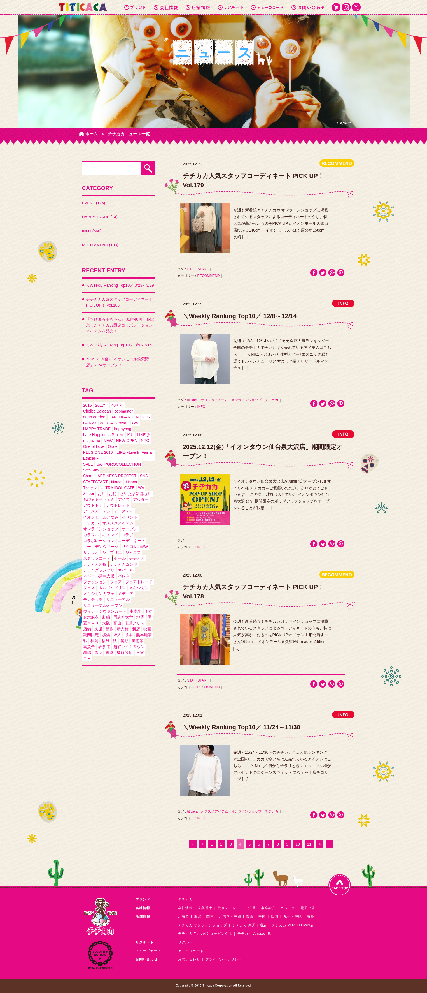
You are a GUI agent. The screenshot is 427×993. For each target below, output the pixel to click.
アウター (141, 499)
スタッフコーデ (97, 558)
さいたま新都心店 (135, 493)
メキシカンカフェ (99, 593)
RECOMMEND (208, 276)
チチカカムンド (123, 564)
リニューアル (118, 599)
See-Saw (91, 470)
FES (146, 417)
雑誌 (87, 652)
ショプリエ (112, 552)
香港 (109, 652)
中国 (262, 916)
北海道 (183, 916)
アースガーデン (97, 511)
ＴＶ (87, 658)
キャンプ (110, 535)
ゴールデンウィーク (100, 546)
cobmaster (124, 411)
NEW (108, 440)
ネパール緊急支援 (99, 576)
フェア (116, 582)
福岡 (94, 640)
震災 (98, 652)
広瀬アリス (134, 623)
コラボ (127, 535)
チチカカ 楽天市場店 (249, 925)
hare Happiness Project (103, 434)
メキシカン (139, 587)
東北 (197, 916)
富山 (117, 623)
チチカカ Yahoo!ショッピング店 (205, 934)
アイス (124, 499)
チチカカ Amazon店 (254, 934)
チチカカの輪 (95, 564)
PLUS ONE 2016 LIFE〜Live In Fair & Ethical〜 (117, 455)
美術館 (137, 640)
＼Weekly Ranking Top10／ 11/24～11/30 (241, 727)
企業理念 (205, 908)
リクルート (187, 942)
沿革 (252, 908)
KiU (130, 434)
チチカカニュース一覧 (129, 133)
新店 (136, 629)
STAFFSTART (95, 482)
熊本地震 (144, 635)
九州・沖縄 (292, 916)
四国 (274, 916)
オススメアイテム (118, 523)
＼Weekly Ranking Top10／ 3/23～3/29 (120, 285)
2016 (87, 405)
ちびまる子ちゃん (99, 499)
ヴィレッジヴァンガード (104, 611)
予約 (149, 611)
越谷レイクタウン (129, 646)
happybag (122, 429)
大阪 (106, 623)
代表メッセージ (230, 908)
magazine (91, 440)
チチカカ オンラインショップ (202, 925)
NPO (145, 440)
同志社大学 (123, 617)
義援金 (89, 646)
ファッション (95, 582)
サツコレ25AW (135, 546)
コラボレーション (99, 540)
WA (141, 487)
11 (309, 844)
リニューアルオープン (102, 605)
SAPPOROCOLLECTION (119, 464)
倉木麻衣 (91, 617)
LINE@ (143, 434)
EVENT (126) (93, 203)
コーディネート (131, 540)
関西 (249, 916)
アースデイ (124, 511)
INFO (201, 407)
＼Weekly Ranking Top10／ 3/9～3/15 (119, 345)
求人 (117, 635)
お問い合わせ (189, 959)
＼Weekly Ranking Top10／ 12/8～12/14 (240, 316)
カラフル (91, 535)
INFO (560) (92, 231)
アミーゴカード (191, 951)
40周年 (117, 405)
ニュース (288, 908)
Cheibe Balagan (97, 411)
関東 (210, 916)
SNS (144, 476)
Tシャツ (90, 487)
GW (135, 423)
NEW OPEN (126, 440)
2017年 (101, 405)
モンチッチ (93, 599)
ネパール (126, 570)
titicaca (131, 482)
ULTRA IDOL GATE (118, 487)
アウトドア (93, 505)
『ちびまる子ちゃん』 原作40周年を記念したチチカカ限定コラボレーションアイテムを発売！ (120, 325)
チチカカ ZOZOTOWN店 (293, 925)
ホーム (91, 133)
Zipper (88, 493)
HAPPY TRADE (97, 429)
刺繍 (106, 617)
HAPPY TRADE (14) (100, 217)
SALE (88, 464)
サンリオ (91, 552)
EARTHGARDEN (124, 417)
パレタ (124, 576)
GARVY (90, 423)
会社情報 (185, 908)
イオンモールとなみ (100, 517)
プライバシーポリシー (223, 959)
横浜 (106, 635)
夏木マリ (91, 623)
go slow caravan (114, 423)
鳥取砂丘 (124, 652)
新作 (109, 629)
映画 (147, 629)
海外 (310, 916)
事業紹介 (268, 908)
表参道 (104, 646)
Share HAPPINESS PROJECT (110, 476)
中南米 (135, 611)
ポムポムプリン (112, 587)
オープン (129, 529)
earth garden (94, 417)
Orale (112, 446)
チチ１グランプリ (99, 570)
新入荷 (123, 629)
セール (120, 558)
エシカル (91, 523)
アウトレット (118, 505)
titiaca (116, 482)
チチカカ (137, 558)
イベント (129, 517)
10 (297, 844)
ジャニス (133, 552)
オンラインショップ (100, 529)
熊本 (128, 635)
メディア (126, 593)
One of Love (93, 446)
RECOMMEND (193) (100, 245)
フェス (89, 587)
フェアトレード (139, 582)
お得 (113, 493)
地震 (140, 617)
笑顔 (124, 640)
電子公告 (307, 908)
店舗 (87, 629)
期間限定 (91, 635)
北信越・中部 (230, 916)
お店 (102, 493)
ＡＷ (140, 652)
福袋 (105, 640)
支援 (98, 629)
